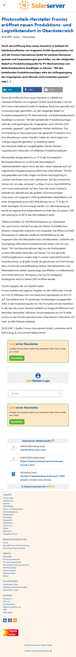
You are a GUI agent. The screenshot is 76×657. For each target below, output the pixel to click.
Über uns (6, 601)
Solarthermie (8, 501)
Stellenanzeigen (9, 573)
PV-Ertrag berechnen (11, 559)
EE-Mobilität (8, 506)
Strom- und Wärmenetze (13, 509)
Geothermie (7, 523)
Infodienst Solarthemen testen (15, 587)
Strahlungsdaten (9, 570)
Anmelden (17, 358)
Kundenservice (9, 604)
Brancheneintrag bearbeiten (14, 548)
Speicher (6, 503)
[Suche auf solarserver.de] (59, 393)
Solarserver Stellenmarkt (38, 441)
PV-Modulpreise (9, 567)
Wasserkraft (7, 520)
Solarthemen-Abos (10, 584)
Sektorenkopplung (10, 512)
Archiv (17, 37)
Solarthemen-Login (11, 590)
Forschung (7, 525)
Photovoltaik (29, 37)
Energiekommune (10, 534)
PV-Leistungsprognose (12, 562)
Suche (5, 542)
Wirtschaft (7, 531)
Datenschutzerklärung (12, 607)
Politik (5, 528)
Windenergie (8, 514)
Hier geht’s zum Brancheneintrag (16, 545)
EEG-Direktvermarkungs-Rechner (16, 565)
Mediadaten (8, 612)
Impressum (7, 598)
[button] (11, 89)
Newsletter (7, 556)
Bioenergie (7, 517)
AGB (5, 610)
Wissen (6, 576)
